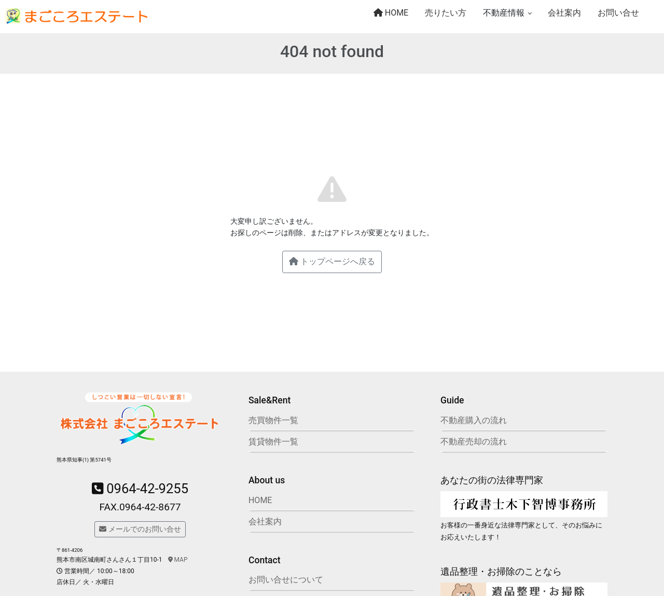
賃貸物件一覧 (273, 441)
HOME (391, 13)
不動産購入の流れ (473, 420)
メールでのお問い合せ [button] (140, 529)
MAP (178, 559)
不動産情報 (503, 13)
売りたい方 (445, 13)
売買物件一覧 (273, 420)
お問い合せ (618, 13)
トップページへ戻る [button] (332, 261)
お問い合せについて (285, 580)
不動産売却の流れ (473, 441)
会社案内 (564, 13)
